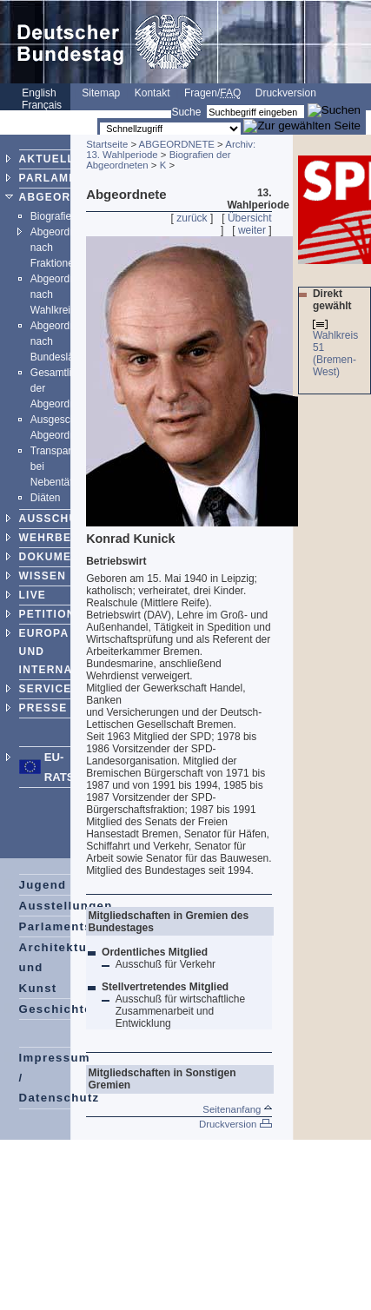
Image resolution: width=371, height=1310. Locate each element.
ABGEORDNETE (65, 197)
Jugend (43, 884)
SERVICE (45, 689)
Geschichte (55, 1009)
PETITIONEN (55, 614)
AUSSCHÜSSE (60, 519)
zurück (191, 218)
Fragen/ (212, 93)
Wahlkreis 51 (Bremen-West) (335, 353)
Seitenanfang (236, 1109)
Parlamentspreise (76, 926)
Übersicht (250, 218)
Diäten (45, 498)
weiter (252, 230)
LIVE (32, 595)
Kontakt (152, 93)
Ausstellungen (66, 905)
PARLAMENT (56, 178)
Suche (186, 112)
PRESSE (43, 708)
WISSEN (43, 576)
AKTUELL (47, 159)
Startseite (107, 144)
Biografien (53, 216)
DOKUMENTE (57, 557)
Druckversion (285, 93)
